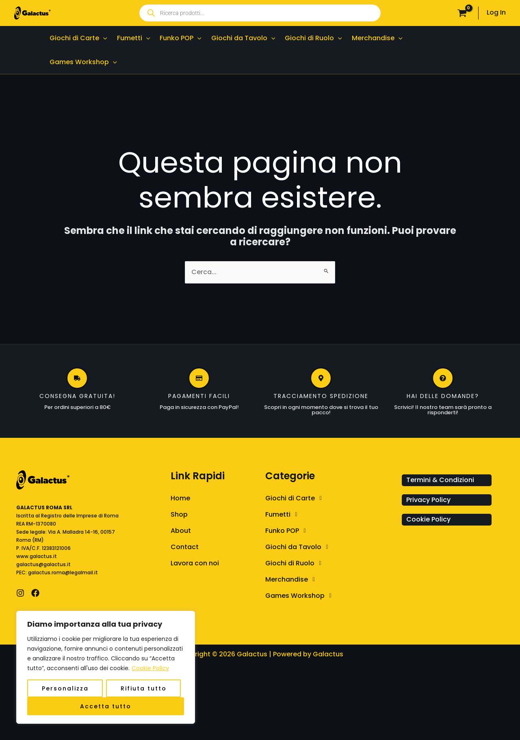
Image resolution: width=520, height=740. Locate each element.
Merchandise (292, 579)
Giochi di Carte (295, 498)
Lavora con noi (195, 563)
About (181, 530)
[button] (103, 38)
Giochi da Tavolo (298, 547)
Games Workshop (300, 596)
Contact (185, 547)
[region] (105, 667)
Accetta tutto (105, 706)
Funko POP (287, 531)
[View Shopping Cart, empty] (462, 13)
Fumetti (283, 514)
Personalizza (65, 688)
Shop (179, 514)
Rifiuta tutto (144, 688)
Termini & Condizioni (440, 480)
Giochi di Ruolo (295, 563)
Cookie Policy (150, 668)
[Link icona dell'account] (496, 13)
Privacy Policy (428, 499)
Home (180, 498)
